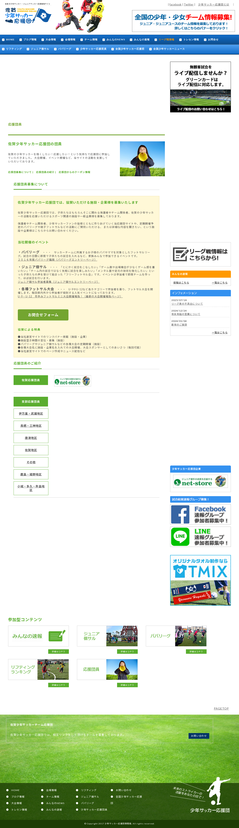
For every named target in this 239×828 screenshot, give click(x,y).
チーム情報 (91, 39)
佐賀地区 (31, 450)
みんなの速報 (142, 39)
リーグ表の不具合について (187, 303)
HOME (10, 39)
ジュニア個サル (40, 48)
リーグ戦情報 (166, 39)
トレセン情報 (191, 39)
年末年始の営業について (185, 314)
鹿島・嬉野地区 (31, 474)
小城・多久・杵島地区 (31, 488)
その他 (31, 462)
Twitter (189, 4)
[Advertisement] (200, 177)
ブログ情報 (30, 39)
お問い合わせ (199, 735)
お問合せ (213, 39)
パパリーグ (64, 48)
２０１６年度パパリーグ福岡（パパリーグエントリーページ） (57, 259)
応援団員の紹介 (45, 172)
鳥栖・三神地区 (31, 425)
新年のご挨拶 (179, 324)
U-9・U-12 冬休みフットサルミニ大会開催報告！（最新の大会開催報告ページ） (70, 296)
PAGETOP (221, 708)
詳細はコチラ (58, 651)
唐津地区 (31, 438)
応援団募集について (20, 172)
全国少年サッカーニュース (169, 48)
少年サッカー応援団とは (213, 4)
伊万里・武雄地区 (31, 413)
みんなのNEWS (116, 39)
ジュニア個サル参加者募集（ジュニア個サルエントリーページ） (59, 281)
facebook (176, 4)
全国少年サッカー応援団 (129, 48)
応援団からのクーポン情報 (74, 172)
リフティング (14, 48)
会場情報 (70, 39)
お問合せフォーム (43, 315)
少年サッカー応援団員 (93, 48)
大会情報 (51, 39)
